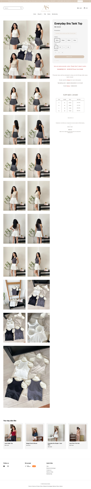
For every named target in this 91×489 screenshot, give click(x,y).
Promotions (57, 30)
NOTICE (80, 1)
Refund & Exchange (51, 468)
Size (55, 44)
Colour (56, 36)
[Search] (21, 8)
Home (34, 14)
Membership (55, 14)
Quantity (56, 50)
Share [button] (56, 60)
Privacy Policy (39, 486)
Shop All (39, 14)
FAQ (45, 14)
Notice (48, 14)
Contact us (48, 470)
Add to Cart (69, 56)
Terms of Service (32, 486)
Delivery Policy (49, 471)
